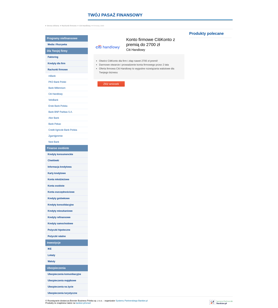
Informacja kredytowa (59, 167)
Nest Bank (53, 142)
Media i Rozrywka (57, 44)
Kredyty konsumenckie (60, 154)
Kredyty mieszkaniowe (60, 211)
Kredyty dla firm (56, 63)
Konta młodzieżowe (58, 179)
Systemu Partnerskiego (127, 300)
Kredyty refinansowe (59, 217)
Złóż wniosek (111, 83)
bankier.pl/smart (83, 303)
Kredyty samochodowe (60, 223)
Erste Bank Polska (57, 106)
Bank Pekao (54, 124)
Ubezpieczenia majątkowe (62, 280)
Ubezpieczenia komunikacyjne (64, 274)
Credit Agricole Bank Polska (62, 130)
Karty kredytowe (57, 173)
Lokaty (51, 255)
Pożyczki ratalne (57, 236)
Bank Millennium (56, 88)
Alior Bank (53, 118)
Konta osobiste (56, 185)
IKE (50, 248)
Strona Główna (53, 26)
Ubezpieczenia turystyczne (62, 293)
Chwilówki (53, 160)
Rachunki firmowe (69, 26)
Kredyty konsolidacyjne (61, 204)
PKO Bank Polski (57, 82)
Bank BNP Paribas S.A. (60, 112)
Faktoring (53, 57)
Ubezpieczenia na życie (60, 286)
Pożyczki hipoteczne (59, 230)
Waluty (51, 261)
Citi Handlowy (85, 26)
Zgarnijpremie (55, 136)
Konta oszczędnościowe (61, 192)
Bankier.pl (142, 300)
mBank (52, 76)
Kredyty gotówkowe (59, 198)
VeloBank (53, 100)
